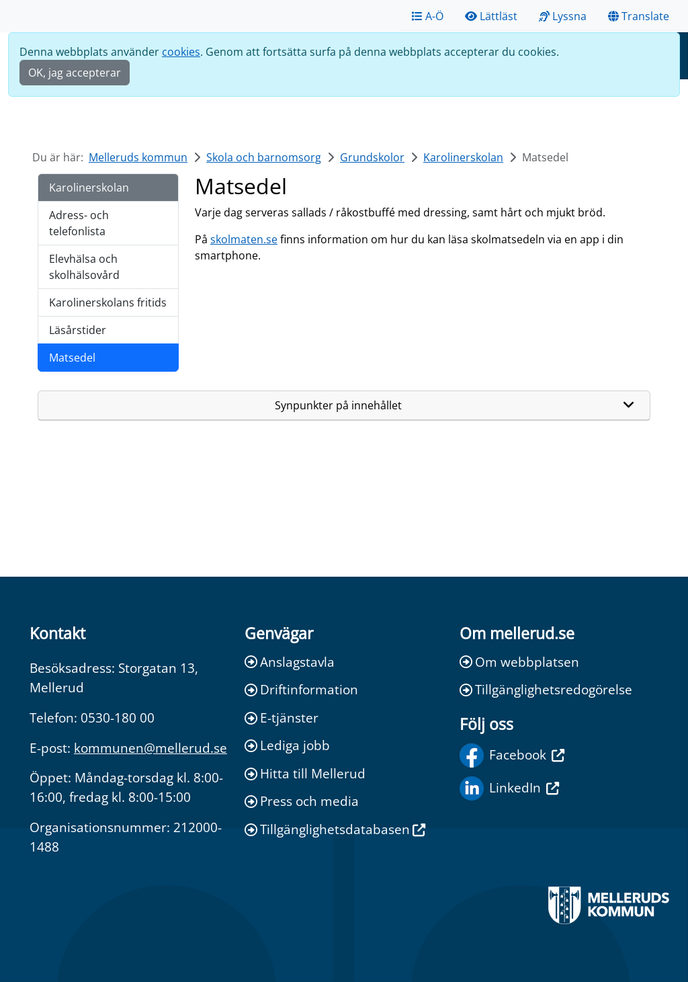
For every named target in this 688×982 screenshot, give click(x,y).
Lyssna (563, 16)
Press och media (302, 801)
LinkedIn (509, 788)
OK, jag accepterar (74, 72)
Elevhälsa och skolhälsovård (84, 266)
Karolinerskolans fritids (108, 302)
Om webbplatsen (519, 662)
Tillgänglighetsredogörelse (546, 689)
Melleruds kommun (138, 157)
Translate (638, 16)
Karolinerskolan (463, 157)
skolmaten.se (243, 239)
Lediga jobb (287, 745)
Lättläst (491, 16)
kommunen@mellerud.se (150, 748)
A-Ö (427, 16)
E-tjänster (281, 717)
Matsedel (72, 357)
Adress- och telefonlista (79, 223)
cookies (181, 51)
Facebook (512, 755)
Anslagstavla (290, 662)
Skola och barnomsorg (263, 157)
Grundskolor (372, 157)
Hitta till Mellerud (305, 773)
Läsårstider (77, 330)
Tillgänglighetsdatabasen (335, 829)
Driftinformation (301, 689)
